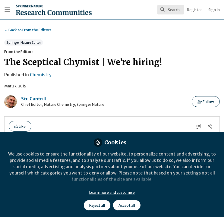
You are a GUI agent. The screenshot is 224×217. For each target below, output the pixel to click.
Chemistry (41, 74)
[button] (206, 101)
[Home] (41, 9)
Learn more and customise (112, 192)
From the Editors (28, 30)
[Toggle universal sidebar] (7, 9)
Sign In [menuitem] (214, 10)
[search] (170, 9)
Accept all (126, 205)
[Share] (210, 126)
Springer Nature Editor (23, 43)
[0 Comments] (198, 126)
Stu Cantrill (33, 99)
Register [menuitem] (194, 10)
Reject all (97, 205)
